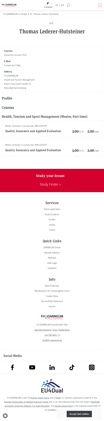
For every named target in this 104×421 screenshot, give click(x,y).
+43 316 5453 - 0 (52, 335)
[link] (52, 209)
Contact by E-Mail (12, 65)
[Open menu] (100, 5)
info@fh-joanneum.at (52, 340)
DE (57, 5)
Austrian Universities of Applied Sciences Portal (26, 401)
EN (62, 5)
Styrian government (64, 406)
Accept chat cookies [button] (79, 414)
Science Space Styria (39, 397)
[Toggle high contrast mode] (48, 5)
